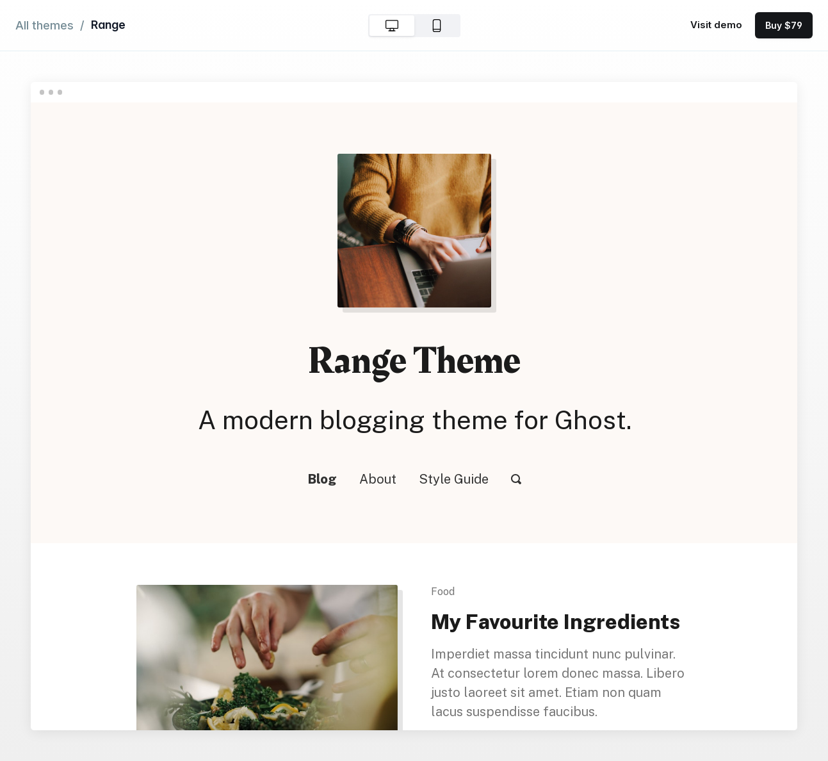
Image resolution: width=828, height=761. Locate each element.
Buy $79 (783, 25)
